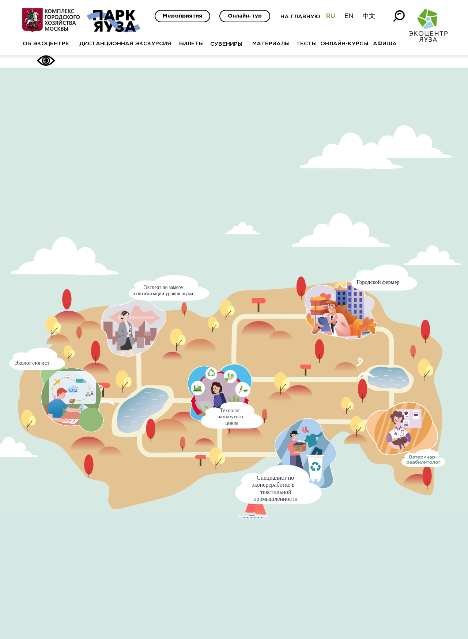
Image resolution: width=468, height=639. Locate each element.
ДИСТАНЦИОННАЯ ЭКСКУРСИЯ (125, 43)
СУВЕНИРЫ (226, 44)
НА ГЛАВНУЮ (300, 16)
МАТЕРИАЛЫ (271, 43)
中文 (369, 16)
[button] (225, 396)
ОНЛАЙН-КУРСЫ (344, 43)
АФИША (385, 43)
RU (330, 16)
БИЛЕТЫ (191, 43)
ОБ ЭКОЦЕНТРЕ (46, 43)
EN (349, 16)
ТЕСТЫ (306, 43)
